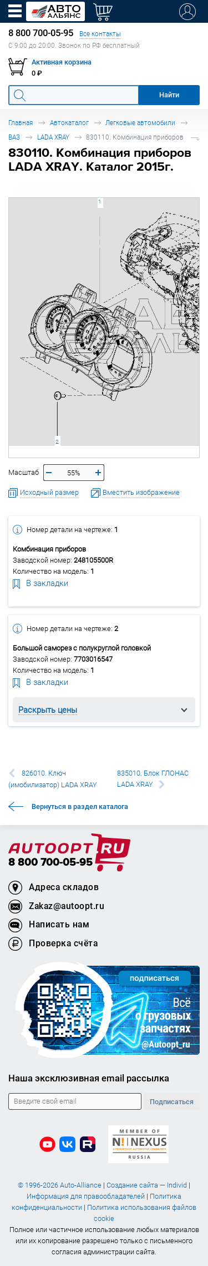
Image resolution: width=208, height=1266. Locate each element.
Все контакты (100, 33)
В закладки (40, 582)
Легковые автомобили (140, 122)
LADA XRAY (53, 137)
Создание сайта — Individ (146, 1185)
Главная (20, 122)
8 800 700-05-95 (50, 862)
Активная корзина (62, 62)
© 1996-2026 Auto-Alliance (60, 1185)
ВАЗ (14, 137)
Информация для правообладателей (86, 1196)
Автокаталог (69, 122)
